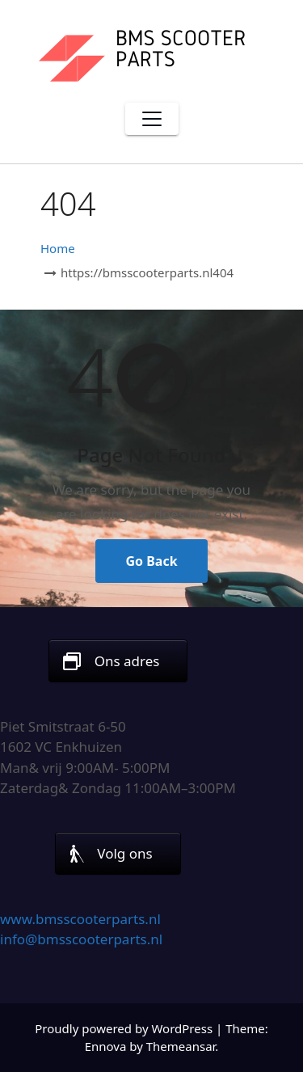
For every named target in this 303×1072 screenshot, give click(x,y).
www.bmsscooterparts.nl (80, 919)
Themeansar (181, 1046)
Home (57, 248)
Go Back (151, 561)
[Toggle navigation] (152, 119)
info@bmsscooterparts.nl (81, 939)
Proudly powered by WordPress (125, 1028)
